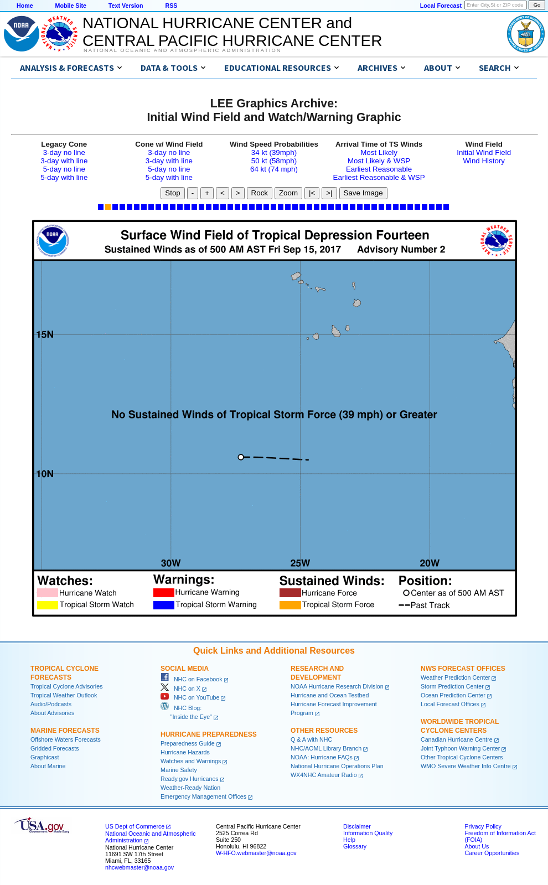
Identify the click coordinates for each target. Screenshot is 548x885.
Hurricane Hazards (185, 752)
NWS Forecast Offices (463, 668)
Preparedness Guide (188, 743)
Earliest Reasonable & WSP (379, 177)
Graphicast (44, 757)
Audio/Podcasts (50, 704)
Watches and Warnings (191, 761)
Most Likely (378, 152)
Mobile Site (70, 5)
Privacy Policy (482, 826)
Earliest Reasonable (379, 169)
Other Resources (324, 730)
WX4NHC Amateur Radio (324, 775)
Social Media (185, 668)
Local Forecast (441, 5)
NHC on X (180, 688)
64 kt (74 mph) (274, 169)
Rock (259, 193)
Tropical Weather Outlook (63, 695)
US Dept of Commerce (134, 826)
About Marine (47, 766)
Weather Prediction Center (455, 677)
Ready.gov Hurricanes (190, 778)
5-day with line (63, 177)
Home (25, 5)
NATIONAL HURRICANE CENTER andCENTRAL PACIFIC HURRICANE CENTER (232, 31)
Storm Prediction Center (452, 686)
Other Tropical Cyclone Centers (462, 757)
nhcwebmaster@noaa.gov (139, 867)
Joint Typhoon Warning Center (460, 748)
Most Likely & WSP (379, 161)
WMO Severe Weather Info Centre (466, 766)
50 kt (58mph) (274, 161)
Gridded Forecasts (54, 748)
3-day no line (64, 152)
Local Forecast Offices (450, 704)
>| (329, 193)
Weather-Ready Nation (190, 787)
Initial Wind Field (484, 152)
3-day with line (63, 161)
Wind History (484, 161)
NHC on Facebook (192, 679)
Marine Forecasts (65, 730)
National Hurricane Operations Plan (337, 766)
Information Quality (367, 833)
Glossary (354, 846)
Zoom (288, 193)
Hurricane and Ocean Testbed (330, 695)
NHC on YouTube (190, 697)
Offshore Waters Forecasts (65, 739)
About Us (476, 846)
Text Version (125, 5)
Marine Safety (179, 770)
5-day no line (64, 169)
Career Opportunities (491, 853)
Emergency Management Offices (203, 796)
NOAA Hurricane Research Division (337, 686)
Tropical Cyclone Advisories (66, 686)
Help (349, 839)
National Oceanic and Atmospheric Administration (182, 50)
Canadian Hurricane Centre (457, 739)
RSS (171, 5)
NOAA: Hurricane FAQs (322, 757)
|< (312, 193)
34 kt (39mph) (274, 152)
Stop (172, 193)
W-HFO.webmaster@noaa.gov (256, 853)
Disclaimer (357, 826)
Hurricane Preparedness (209, 734)
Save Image (363, 193)
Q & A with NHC (311, 739)
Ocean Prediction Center (453, 695)
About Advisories (52, 713)
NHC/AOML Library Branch (326, 748)
